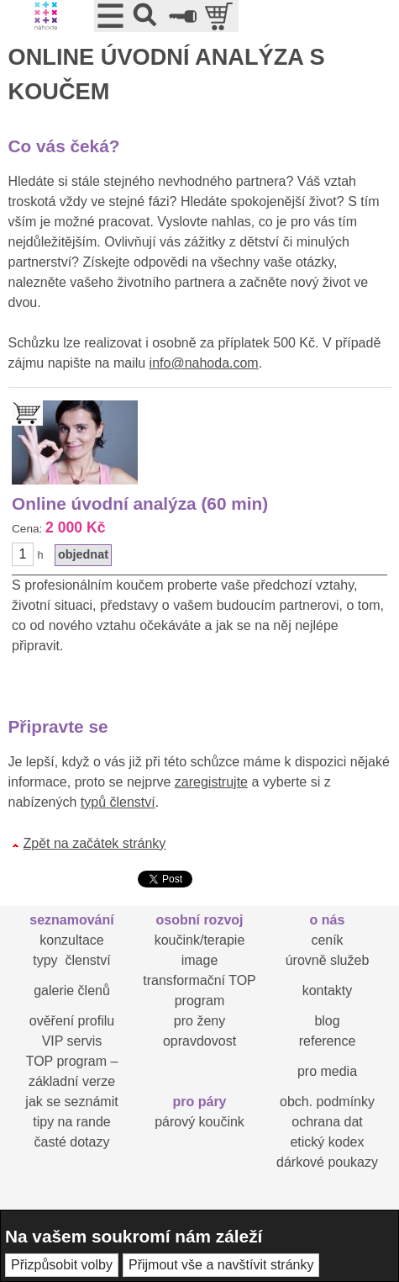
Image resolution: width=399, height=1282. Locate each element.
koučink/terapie (200, 940)
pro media (327, 1071)
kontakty (327, 990)
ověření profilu (71, 1021)
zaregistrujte (211, 782)
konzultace (71, 940)
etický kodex (327, 1142)
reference (327, 1041)
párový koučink (199, 1122)
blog (326, 1021)
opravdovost (199, 1041)
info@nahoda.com (204, 363)
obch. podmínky (327, 1101)
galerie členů (72, 990)
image (199, 960)
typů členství (118, 802)
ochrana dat (327, 1122)
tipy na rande (72, 1122)
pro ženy (199, 1021)
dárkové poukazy (327, 1162)
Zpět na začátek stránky (95, 843)
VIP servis (72, 1041)
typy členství (71, 960)
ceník (327, 940)
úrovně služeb (328, 960)
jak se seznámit (71, 1101)
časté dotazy (72, 1142)
